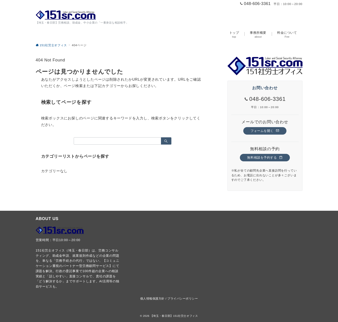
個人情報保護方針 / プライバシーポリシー (169, 298)
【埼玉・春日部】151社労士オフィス (174, 315)
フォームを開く (265, 131)
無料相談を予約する (264, 157)
